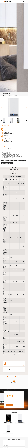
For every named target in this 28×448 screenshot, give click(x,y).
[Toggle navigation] (26, 1)
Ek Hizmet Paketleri (23, 160)
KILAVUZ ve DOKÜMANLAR (14, 169)
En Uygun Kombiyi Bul (5, 163)
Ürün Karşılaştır (11, 160)
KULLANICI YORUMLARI (14, 173)
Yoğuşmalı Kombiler (8, 95)
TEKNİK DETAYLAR (14, 167)
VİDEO (14, 171)
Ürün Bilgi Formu (17, 160)
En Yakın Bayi (11, 163)
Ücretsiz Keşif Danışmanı (5, 160)
